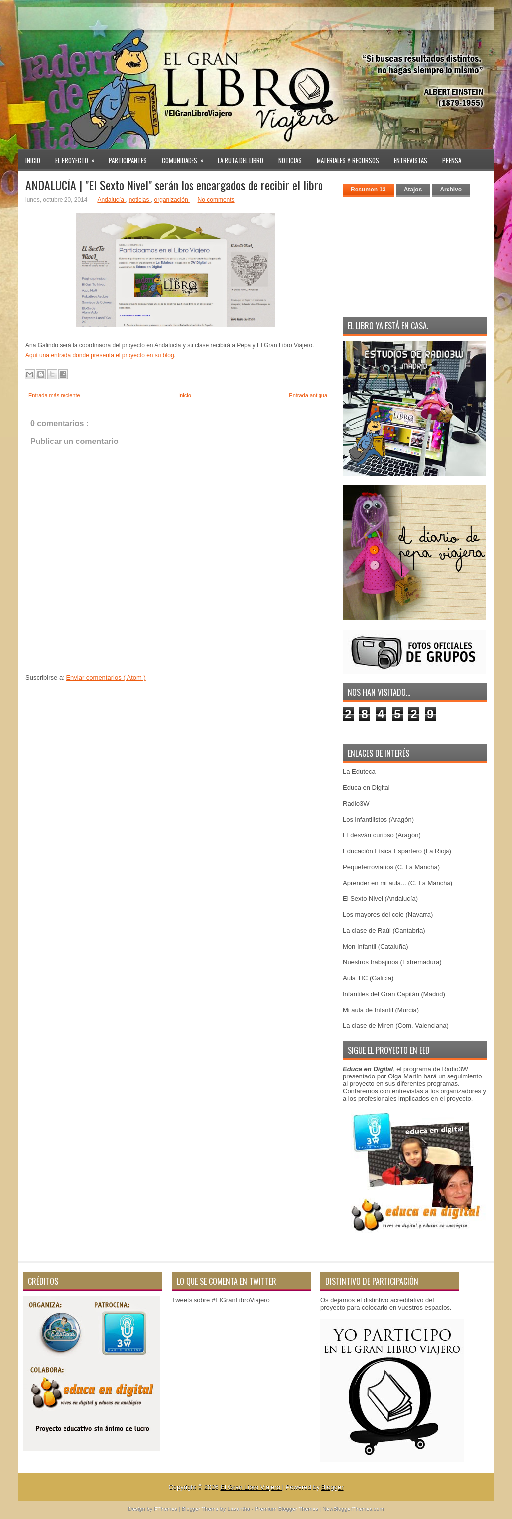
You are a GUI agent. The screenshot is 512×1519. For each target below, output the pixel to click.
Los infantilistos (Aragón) (378, 819)
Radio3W (356, 803)
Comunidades (186, 157)
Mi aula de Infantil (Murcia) (381, 1009)
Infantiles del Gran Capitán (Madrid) (394, 994)
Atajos (413, 189)
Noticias (290, 160)
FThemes (166, 1509)
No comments (216, 199)
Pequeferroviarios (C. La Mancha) (391, 867)
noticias (140, 199)
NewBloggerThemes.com (353, 1509)
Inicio (32, 160)
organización (172, 199)
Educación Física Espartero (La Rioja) (397, 851)
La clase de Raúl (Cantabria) (384, 930)
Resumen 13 (368, 189)
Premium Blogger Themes (287, 1509)
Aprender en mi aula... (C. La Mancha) (397, 882)
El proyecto (78, 157)
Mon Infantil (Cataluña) (375, 946)
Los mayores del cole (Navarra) (388, 914)
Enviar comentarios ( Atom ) (105, 677)
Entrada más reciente (54, 395)
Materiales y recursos (348, 160)
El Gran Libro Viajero (251, 1487)
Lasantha (240, 1509)
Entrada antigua (308, 395)
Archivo (451, 189)
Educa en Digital (366, 787)
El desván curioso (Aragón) (382, 835)
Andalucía (111, 199)
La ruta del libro (240, 160)
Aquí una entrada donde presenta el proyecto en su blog (99, 355)
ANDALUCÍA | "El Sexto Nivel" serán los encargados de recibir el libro (174, 184)
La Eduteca (359, 771)
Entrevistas (410, 160)
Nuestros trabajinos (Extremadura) (392, 962)
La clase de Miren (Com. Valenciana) (395, 1025)
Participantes (128, 160)
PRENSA (451, 160)
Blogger (332, 1487)
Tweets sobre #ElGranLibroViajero (221, 1300)
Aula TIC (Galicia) (368, 978)
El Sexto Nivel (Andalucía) (380, 898)
